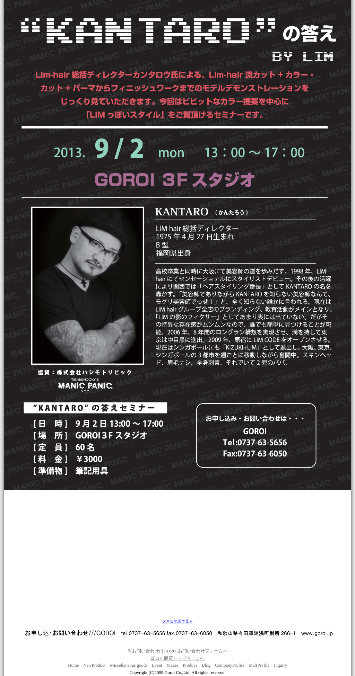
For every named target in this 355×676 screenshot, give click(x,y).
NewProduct (94, 665)
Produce (190, 665)
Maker (172, 665)
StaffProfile (259, 665)
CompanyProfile (229, 665)
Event (157, 665)
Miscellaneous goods (128, 665)
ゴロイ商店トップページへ (177, 658)
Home (73, 665)
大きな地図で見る (177, 621)
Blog (206, 665)
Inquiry (280, 665)
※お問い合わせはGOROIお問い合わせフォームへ (177, 651)
